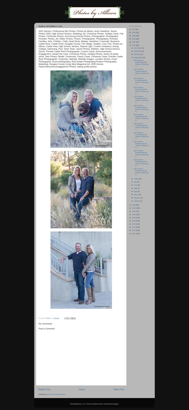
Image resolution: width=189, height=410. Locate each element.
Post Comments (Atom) (56, 394)
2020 (134, 205)
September (138, 57)
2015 (134, 221)
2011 (134, 233)
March (136, 194)
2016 (134, 218)
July (135, 182)
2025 (134, 32)
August (136, 179)
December (138, 48)
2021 (134, 45)
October (137, 54)
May (135, 188)
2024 (134, 36)
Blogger (115, 404)
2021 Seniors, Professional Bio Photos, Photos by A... (141, 63)
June (136, 185)
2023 (134, 39)
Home (82, 389)
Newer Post (44, 389)
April (136, 191)
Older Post (118, 389)
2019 (134, 208)
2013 (134, 227)
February (137, 198)
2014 (134, 224)
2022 (134, 42)
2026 (134, 29)
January (137, 201)
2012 (134, 230)
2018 (134, 211)
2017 (134, 214)
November (138, 51)
